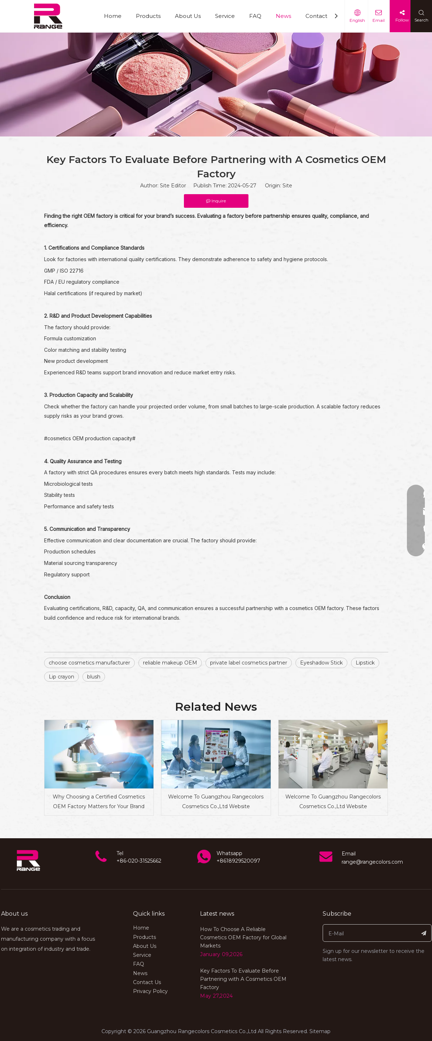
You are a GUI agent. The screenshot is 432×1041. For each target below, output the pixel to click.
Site (287, 185)
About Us (188, 16)
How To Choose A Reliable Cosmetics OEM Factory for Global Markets (243, 937)
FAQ (255, 16)
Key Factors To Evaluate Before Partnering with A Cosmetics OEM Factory (243, 979)
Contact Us (320, 16)
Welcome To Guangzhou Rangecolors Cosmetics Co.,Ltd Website (216, 801)
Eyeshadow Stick (321, 662)
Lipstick (365, 662)
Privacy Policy (150, 991)
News (283, 16)
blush (93, 676)
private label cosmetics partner (248, 662)
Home (113, 16)
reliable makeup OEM (170, 662)
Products (148, 16)
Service (225, 16)
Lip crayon (61, 676)
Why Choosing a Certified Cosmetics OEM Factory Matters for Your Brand (99, 801)
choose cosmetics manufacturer (89, 662)
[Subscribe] (424, 933)
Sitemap (320, 1031)
